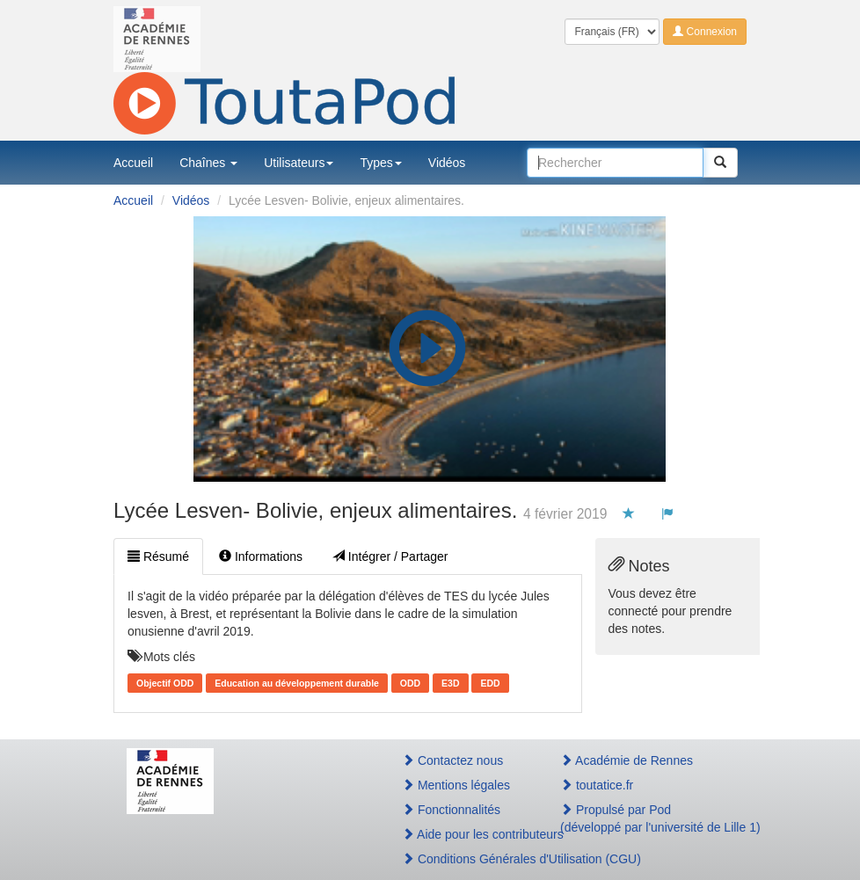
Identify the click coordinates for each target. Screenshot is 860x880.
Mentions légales (456, 785)
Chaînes (208, 163)
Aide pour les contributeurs (462, 834)
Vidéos (447, 163)
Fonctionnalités (451, 810)
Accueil (133, 163)
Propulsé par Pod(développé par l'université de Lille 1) (646, 818)
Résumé (158, 556)
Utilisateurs (298, 163)
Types (380, 163)
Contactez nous (452, 760)
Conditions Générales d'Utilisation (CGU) (462, 859)
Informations (260, 556)
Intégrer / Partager (390, 556)
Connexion (705, 31)
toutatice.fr (596, 785)
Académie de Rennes (626, 760)
